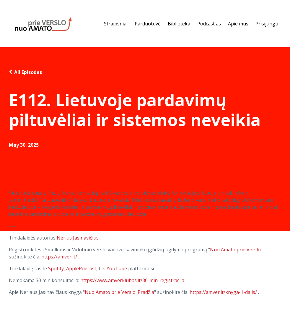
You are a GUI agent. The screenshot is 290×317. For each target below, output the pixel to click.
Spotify (56, 268)
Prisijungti (266, 23)
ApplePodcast (81, 268)
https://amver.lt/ (59, 256)
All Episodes (28, 72)
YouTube (117, 268)
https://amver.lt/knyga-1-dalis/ (223, 292)
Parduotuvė (148, 23)
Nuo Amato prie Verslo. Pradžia (119, 292)
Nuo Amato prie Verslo (235, 249)
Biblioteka (179, 23)
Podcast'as (209, 23)
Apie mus (238, 23)
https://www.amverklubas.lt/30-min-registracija (132, 280)
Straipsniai (116, 23)
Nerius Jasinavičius (78, 237)
